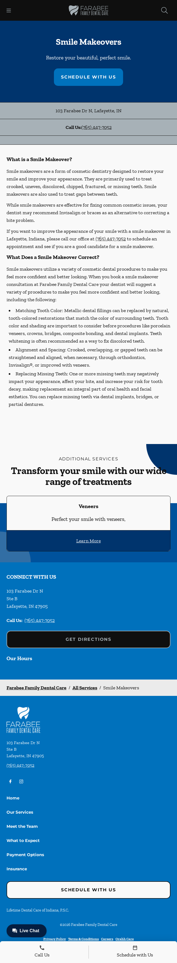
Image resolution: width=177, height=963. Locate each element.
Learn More (88, 541)
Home (13, 798)
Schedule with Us (88, 77)
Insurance (17, 868)
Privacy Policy (54, 939)
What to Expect (23, 840)
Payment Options (25, 854)
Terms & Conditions (83, 939)
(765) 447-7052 (96, 127)
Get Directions (88, 639)
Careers (107, 939)
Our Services (20, 812)
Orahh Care (124, 939)
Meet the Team (22, 826)
